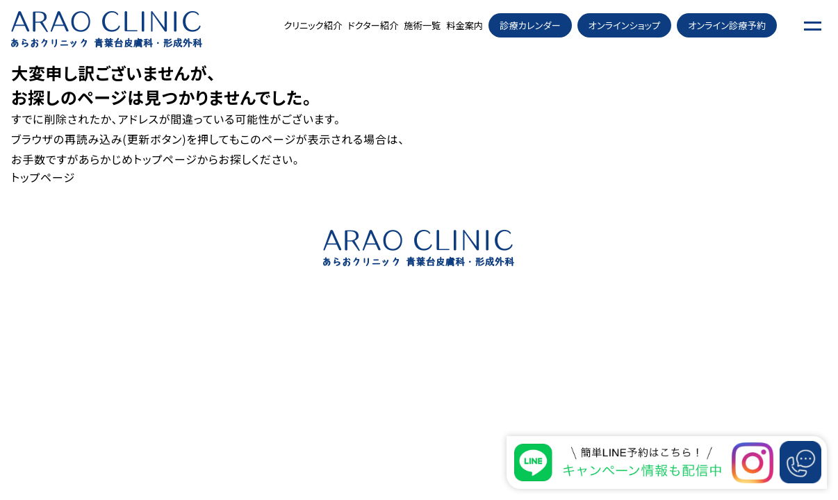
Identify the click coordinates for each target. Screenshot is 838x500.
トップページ (165, 159)
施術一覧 (422, 25)
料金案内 (464, 25)
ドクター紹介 (372, 25)
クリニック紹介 (313, 25)
